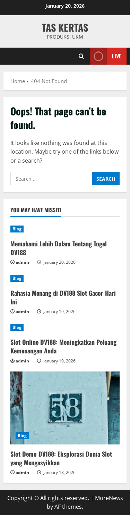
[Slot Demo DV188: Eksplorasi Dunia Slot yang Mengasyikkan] (65, 407)
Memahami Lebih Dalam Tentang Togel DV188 (58, 248)
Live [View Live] (105, 56)
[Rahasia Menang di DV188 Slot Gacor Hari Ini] (65, 278)
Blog (16, 229)
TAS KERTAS (65, 27)
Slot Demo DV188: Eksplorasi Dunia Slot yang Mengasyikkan (61, 458)
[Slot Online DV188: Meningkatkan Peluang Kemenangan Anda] (65, 327)
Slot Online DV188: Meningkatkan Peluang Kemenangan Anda (63, 346)
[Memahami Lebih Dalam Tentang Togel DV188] (65, 229)
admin (22, 262)
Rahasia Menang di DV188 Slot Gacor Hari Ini (63, 297)
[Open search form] (81, 56)
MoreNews (109, 498)
